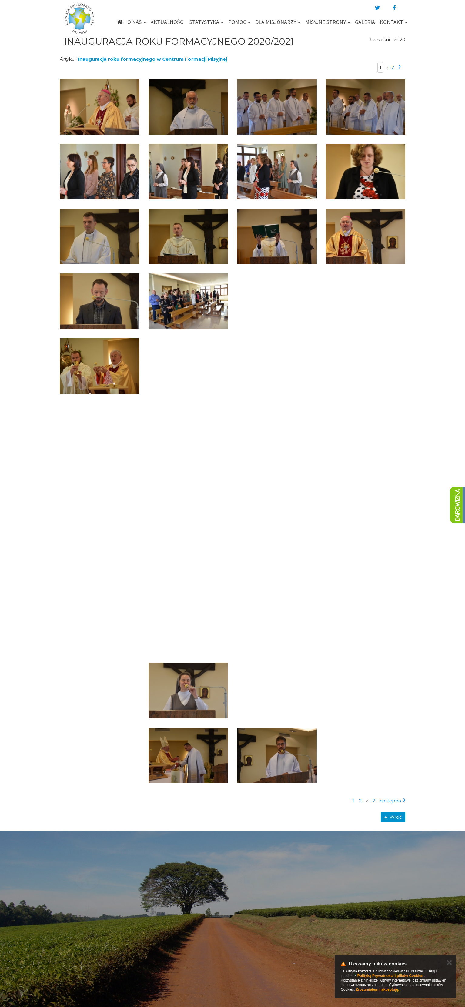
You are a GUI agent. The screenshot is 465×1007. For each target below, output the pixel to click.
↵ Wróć (393, 817)
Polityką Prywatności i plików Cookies (390, 976)
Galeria (365, 21)
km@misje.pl (252, 935)
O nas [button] (136, 21)
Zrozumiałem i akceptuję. (377, 989)
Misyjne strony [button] (327, 21)
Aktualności (168, 21)
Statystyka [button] (206, 21)
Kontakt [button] (393, 21)
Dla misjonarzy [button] (277, 21)
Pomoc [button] (239, 21)
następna (390, 801)
